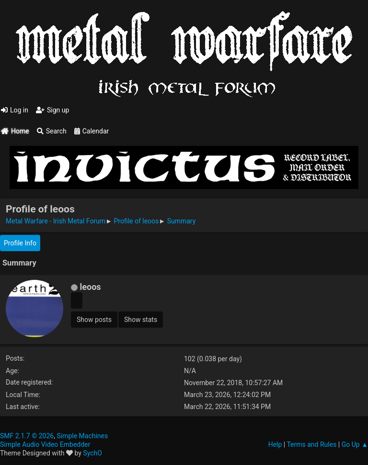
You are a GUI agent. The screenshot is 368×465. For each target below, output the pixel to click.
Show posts (94, 319)
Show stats (140, 319)
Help (275, 444)
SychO (92, 453)
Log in (14, 110)
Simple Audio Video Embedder (45, 444)
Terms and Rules (311, 444)
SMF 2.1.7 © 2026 (27, 436)
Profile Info (20, 243)
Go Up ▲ (355, 444)
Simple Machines (82, 436)
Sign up (52, 110)
